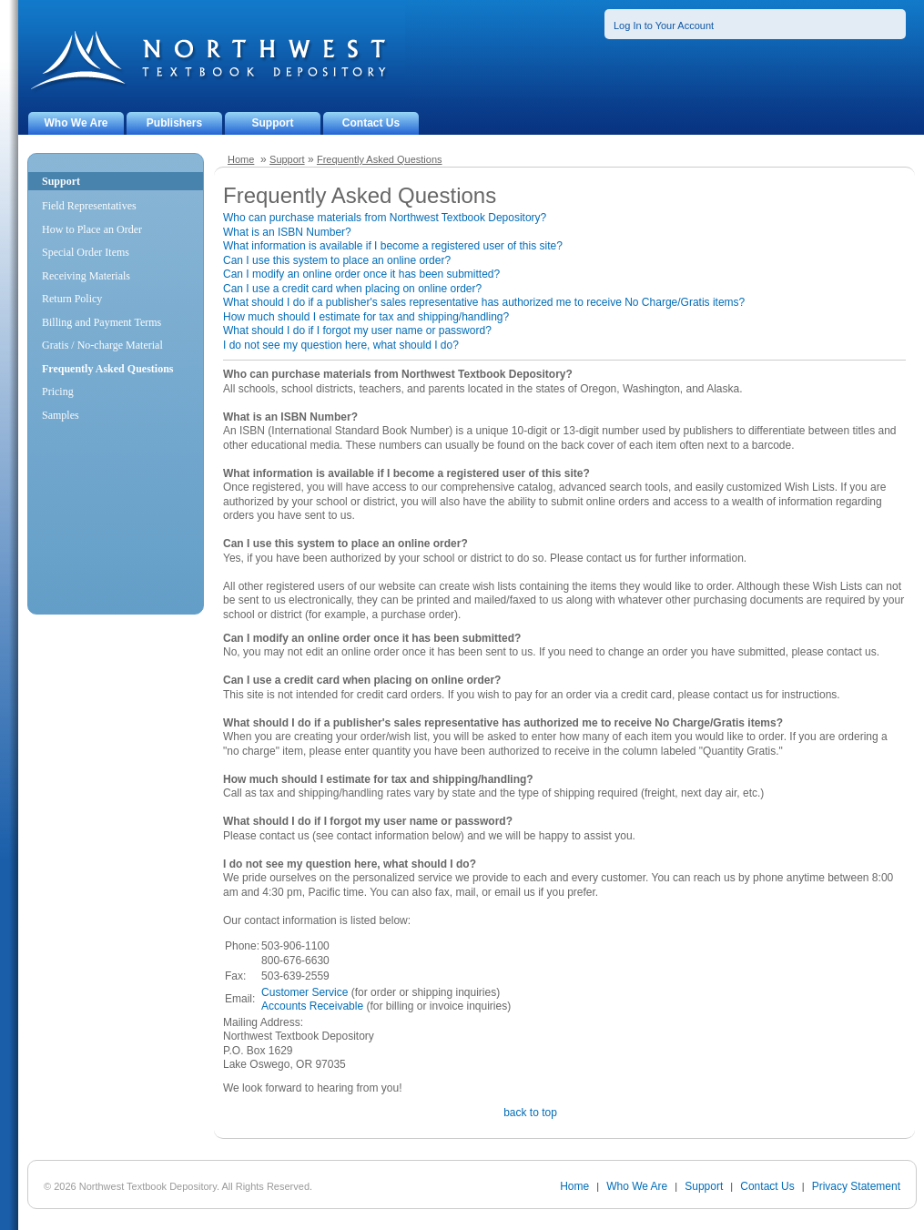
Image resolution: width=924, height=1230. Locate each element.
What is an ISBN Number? (287, 232)
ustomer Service (309, 992)
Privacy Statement (856, 1186)
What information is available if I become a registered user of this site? (393, 245)
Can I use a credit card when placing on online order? (352, 288)
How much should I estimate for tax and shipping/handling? (366, 316)
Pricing (58, 391)
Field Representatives (89, 205)
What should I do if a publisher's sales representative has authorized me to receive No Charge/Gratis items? (484, 302)
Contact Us (371, 123)
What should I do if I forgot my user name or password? (357, 330)
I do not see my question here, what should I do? (341, 345)
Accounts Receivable (312, 1006)
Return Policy (72, 298)
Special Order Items (85, 252)
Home (241, 159)
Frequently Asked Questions (379, 159)
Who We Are (75, 123)
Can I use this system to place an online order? (337, 260)
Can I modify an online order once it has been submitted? (361, 274)
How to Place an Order (92, 229)
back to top (530, 1112)
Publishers (174, 123)
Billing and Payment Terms (101, 322)
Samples (60, 415)
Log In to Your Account (664, 25)
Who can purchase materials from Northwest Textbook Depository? (384, 217)
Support (273, 123)
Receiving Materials (86, 275)
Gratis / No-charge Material (102, 345)
